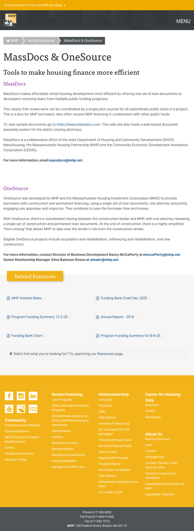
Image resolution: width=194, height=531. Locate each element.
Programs (105, 405)
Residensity (153, 417)
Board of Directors (157, 439)
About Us (153, 434)
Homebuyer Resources (114, 423)
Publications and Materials (22, 425)
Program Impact (110, 464)
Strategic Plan (154, 457)
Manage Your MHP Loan (68, 467)
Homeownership (114, 394)
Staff (148, 445)
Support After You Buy (113, 458)
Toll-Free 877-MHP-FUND (97, 517)
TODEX (150, 411)
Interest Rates (61, 431)
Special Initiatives (17, 431)
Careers (150, 451)
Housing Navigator (64, 461)
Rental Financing (41, 40)
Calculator (106, 400)
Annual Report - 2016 (117, 317)
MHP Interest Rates (26, 298)
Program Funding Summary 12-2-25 (39, 317)
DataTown (152, 405)
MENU (183, 21)
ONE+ (102, 411)
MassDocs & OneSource (83, 40)
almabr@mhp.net (104, 259)
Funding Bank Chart (26, 335)
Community (15, 420)
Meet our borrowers (65, 443)
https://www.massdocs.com (78, 124)
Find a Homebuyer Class (115, 440)
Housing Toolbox (16, 459)
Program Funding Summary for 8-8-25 (130, 335)
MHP (12, 40)
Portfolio (57, 437)
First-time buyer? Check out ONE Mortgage (33, 5)
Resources (105, 354)
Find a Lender (108, 452)
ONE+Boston (107, 417)
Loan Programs (62, 400)
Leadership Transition (159, 494)
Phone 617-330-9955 (97, 512)
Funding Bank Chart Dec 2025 (124, 298)
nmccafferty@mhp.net (161, 254)
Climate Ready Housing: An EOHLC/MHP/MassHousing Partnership (70, 420)
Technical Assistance (19, 453)
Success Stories (63, 449)
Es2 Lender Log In (111, 492)
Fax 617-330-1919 (97, 521)
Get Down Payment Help (115, 446)
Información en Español (114, 470)
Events (9, 448)
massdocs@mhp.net (65, 160)
